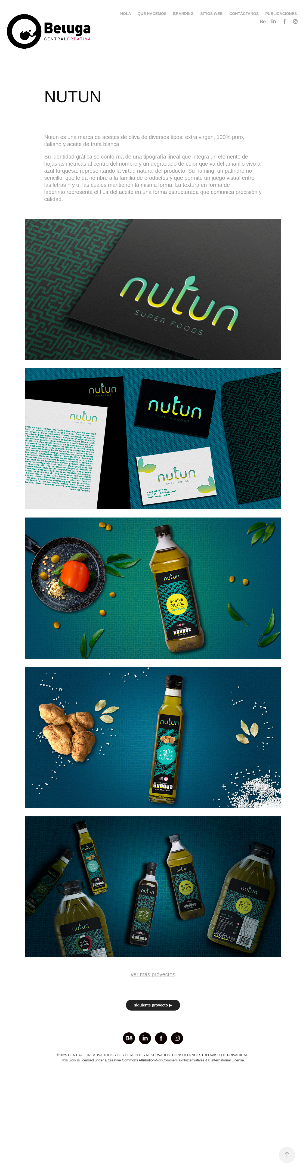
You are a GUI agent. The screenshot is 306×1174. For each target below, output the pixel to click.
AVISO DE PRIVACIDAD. (229, 1055)
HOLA (125, 13)
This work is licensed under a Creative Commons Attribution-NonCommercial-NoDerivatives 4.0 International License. (153, 1060)
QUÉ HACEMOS (152, 13)
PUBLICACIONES (281, 13)
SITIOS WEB (211, 13)
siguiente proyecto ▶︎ (153, 1005)
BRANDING (183, 13)
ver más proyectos (153, 974)
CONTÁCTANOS (244, 13)
